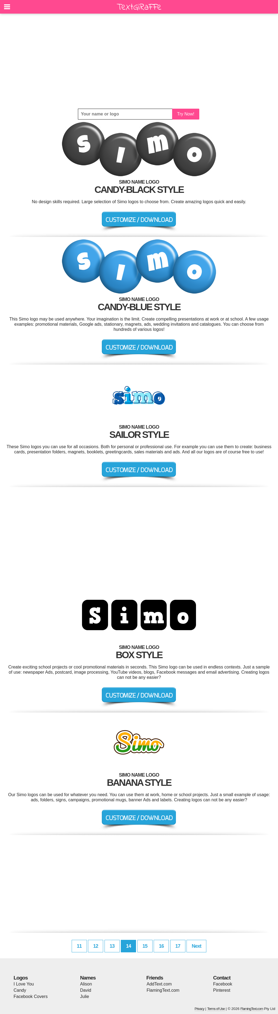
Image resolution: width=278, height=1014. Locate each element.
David (85, 990)
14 (128, 946)
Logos (21, 978)
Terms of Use (216, 1009)
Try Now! (185, 114)
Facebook (222, 984)
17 (177, 946)
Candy (20, 990)
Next (196, 946)
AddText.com (159, 984)
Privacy (199, 1009)
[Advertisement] (139, 61)
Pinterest (221, 990)
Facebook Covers (31, 996)
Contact (221, 978)
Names (88, 978)
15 (145, 946)
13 (112, 946)
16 (161, 946)
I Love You (24, 984)
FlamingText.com (163, 990)
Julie (84, 996)
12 (95, 946)
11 (79, 946)
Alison (86, 984)
